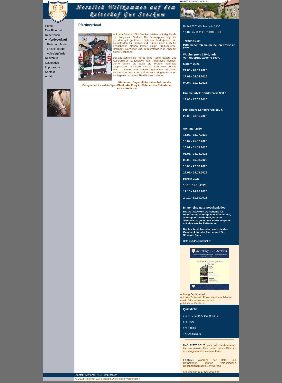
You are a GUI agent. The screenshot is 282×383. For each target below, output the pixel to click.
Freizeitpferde (56, 48)
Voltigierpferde (56, 53)
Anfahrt (204, 1)
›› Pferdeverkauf (56, 39)
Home (183, 1)
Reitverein (51, 58)
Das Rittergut (53, 30)
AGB (99, 374)
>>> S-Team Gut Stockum (201, 316)
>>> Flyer (188, 321)
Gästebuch (52, 62)
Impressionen (53, 67)
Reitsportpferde (57, 44)
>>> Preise (189, 327)
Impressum (110, 374)
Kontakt (193, 1)
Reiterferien (52, 35)
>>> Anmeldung (192, 333)
